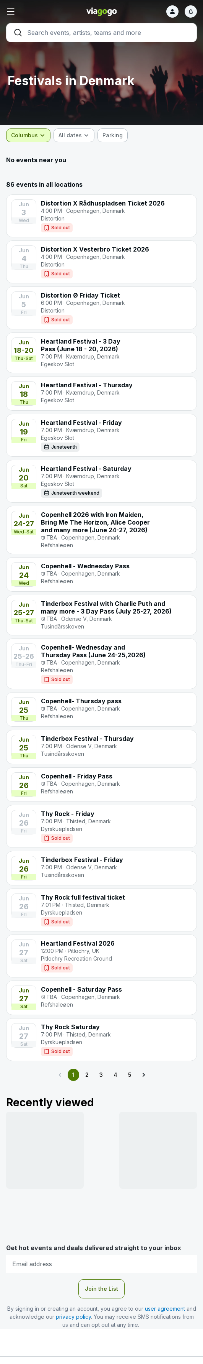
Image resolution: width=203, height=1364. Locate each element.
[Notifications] (191, 11)
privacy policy (73, 1316)
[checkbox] (112, 135)
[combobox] (28, 135)
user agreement (165, 1308)
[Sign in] (172, 11)
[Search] (101, 32)
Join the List (101, 1288)
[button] (38, 11)
